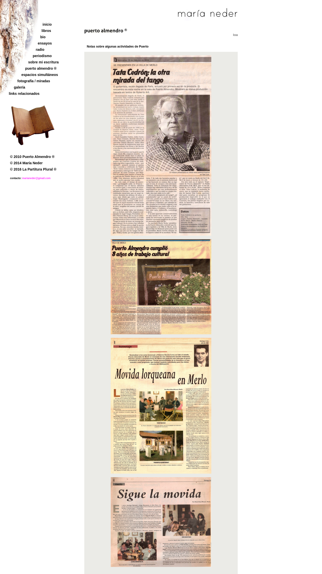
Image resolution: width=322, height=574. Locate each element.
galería (19, 87)
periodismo (42, 56)
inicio (47, 24)
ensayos (45, 43)
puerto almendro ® (41, 68)
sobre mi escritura (43, 62)
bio (43, 37)
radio (40, 50)
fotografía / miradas (33, 81)
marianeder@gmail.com (36, 178)
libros (46, 31)
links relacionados (24, 94)
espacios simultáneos (39, 75)
